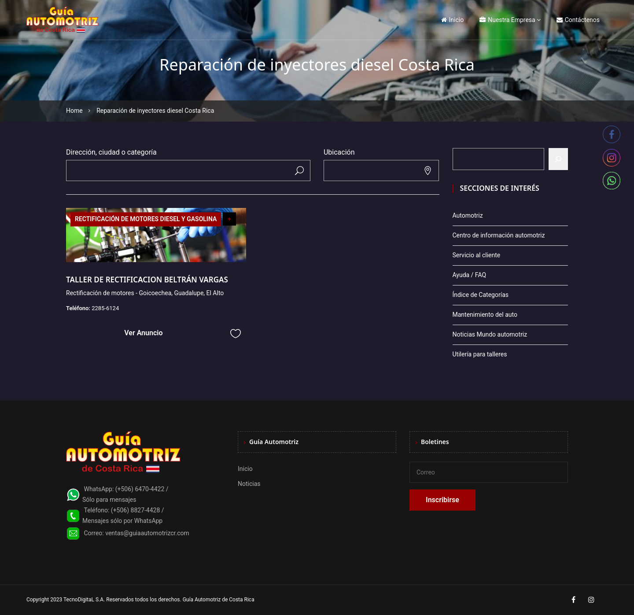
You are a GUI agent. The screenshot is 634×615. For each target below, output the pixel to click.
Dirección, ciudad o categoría (111, 152)
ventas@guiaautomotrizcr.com (147, 533)
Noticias (249, 483)
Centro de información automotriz (499, 235)
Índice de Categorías (481, 294)
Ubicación (339, 152)
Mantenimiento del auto (485, 314)
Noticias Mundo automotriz (490, 334)
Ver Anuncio (143, 333)
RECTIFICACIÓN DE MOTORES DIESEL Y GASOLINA (146, 218)
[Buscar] (558, 159)
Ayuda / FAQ (470, 274)
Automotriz (468, 215)
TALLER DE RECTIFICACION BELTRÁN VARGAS (147, 279)
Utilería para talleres (480, 354)
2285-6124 (105, 308)
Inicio (452, 19)
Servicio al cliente (477, 255)
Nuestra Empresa (507, 19)
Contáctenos (578, 19)
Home (74, 110)
